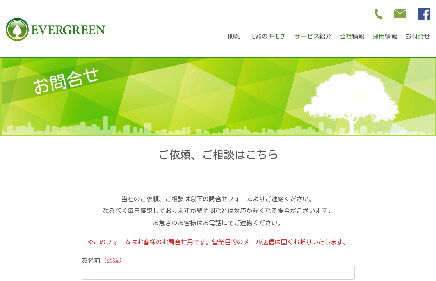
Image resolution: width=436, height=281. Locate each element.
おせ (417, 36)
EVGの (269, 36)
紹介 (313, 36)
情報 (352, 36)
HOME (234, 36)
